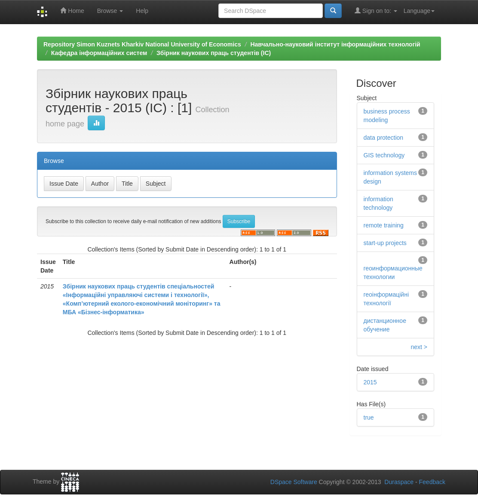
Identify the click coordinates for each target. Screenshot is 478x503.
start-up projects (385, 242)
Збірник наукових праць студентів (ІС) (213, 52)
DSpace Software (293, 481)
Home (72, 10)
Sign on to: (376, 10)
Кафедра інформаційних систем (99, 52)
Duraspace (399, 481)
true (369, 417)
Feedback (432, 481)
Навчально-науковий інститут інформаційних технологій (335, 44)
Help (142, 10)
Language (419, 10)
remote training (384, 225)
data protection (384, 137)
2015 (370, 382)
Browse (110, 10)
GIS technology (384, 155)
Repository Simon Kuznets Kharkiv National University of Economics (142, 44)
